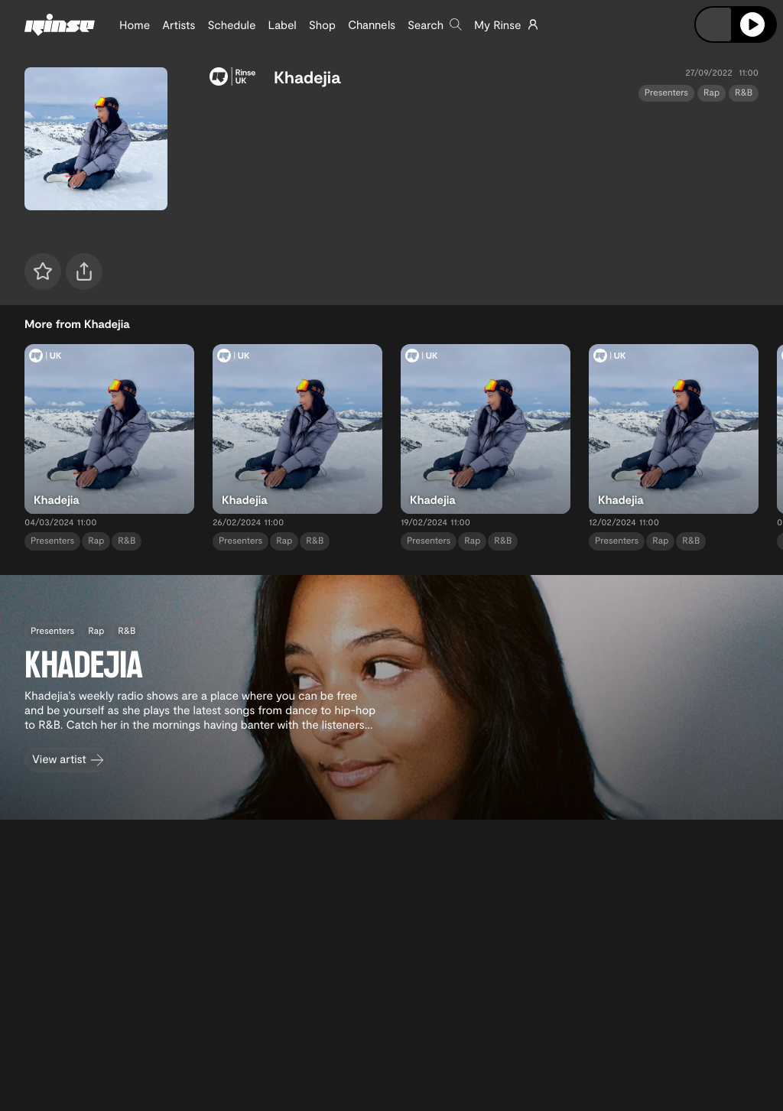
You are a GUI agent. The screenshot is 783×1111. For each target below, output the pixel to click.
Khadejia (307, 77)
